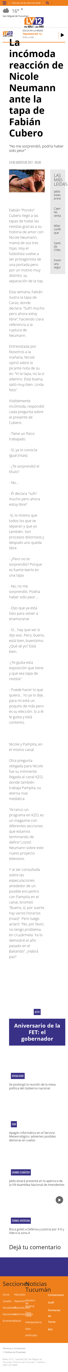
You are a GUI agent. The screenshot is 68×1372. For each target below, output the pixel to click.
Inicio (6, 1294)
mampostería (33, 1322)
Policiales (19, 1294)
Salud (17, 1320)
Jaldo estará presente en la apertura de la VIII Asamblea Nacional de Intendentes (36, 1183)
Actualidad (9, 1307)
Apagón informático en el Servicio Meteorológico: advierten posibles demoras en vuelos (32, 1136)
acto (37, 1012)
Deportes (19, 1301)
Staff (51, 1302)
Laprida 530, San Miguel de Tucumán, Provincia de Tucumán (22, 1361)
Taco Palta (28, 1314)
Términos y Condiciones (14, 1348)
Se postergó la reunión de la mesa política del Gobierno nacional (32, 1086)
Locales (7, 1301)
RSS (50, 1329)
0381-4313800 (10, 1365)
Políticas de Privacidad (15, 1352)
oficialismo (18, 1076)
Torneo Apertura (21, 1220)
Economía (9, 1320)
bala (28, 1328)
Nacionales (9, 1314)
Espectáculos (22, 1307)
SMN (14, 1124)
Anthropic (31, 1335)
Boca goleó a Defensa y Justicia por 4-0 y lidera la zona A (36, 1231)
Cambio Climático (21, 1172)
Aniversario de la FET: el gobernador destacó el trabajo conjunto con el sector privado (37, 1042)
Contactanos (56, 1295)
